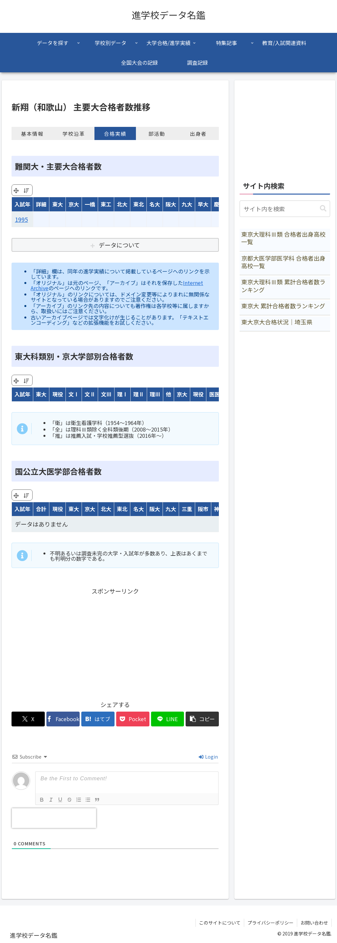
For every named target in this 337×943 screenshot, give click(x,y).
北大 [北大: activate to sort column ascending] (122, 204)
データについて (119, 245)
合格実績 (115, 133)
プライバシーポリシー (270, 922)
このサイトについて (220, 922)
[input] (285, 208)
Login (208, 756)
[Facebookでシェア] (63, 719)
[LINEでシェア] (167, 719)
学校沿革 (74, 133)
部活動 (156, 133)
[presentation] (54, 818)
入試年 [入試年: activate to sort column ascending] (22, 204)
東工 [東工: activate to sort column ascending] (106, 204)
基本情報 (32, 133)
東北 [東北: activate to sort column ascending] (138, 204)
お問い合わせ (314, 922)
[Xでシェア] (28, 719)
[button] (202, 719)
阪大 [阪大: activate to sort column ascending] (171, 204)
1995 (21, 219)
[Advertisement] (115, 643)
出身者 (198, 133)
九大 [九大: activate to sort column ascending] (187, 204)
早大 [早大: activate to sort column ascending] (203, 204)
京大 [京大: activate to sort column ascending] (73, 204)
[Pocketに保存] (132, 719)
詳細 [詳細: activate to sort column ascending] (41, 204)
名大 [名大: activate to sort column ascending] (154, 204)
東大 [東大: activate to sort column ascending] (57, 204)
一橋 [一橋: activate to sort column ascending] (90, 204)
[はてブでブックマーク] (98, 719)
